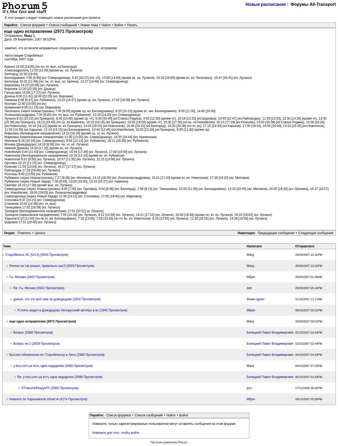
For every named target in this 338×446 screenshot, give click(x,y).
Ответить (24, 233)
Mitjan (251, 277)
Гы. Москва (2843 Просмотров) (31, 277)
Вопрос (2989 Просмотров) (33, 332)
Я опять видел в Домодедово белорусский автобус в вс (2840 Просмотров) (72, 310)
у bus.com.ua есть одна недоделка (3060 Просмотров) (53, 366)
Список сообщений (63, 25)
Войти (118, 25)
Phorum (182, 442)
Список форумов (32, 25)
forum (159, 442)
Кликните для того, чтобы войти (115, 433)
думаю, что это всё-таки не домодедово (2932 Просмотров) (57, 299)
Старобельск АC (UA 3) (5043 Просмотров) (36, 255)
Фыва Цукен (256, 299)
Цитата (40, 233)
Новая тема (89, 25)
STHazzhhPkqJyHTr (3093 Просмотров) (49, 388)
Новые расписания (266, 4)
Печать (132, 25)
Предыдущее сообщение (276, 233)
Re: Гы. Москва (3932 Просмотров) (38, 288)
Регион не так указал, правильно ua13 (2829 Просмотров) (51, 266)
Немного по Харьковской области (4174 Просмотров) (48, 399)
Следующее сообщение (316, 233)
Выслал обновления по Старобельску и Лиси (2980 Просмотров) (57, 355)
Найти (106, 25)
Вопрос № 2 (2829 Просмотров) (36, 343)
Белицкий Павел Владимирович (270, 332)
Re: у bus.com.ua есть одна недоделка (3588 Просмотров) (59, 377)
